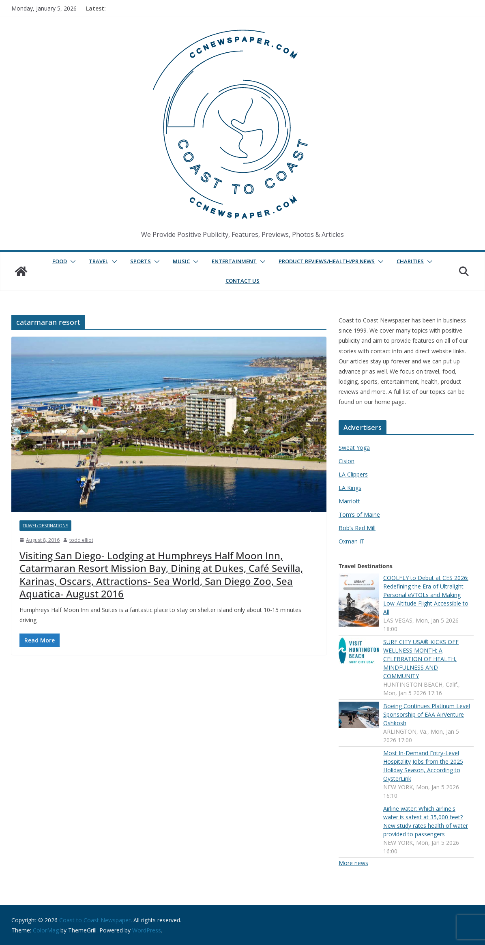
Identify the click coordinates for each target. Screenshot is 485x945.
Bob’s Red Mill (357, 528)
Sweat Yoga (354, 447)
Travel (98, 261)
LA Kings (350, 488)
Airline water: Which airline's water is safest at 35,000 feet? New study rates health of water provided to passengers (425, 821)
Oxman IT (352, 541)
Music (181, 261)
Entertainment (234, 261)
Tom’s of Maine (359, 514)
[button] (71, 261)
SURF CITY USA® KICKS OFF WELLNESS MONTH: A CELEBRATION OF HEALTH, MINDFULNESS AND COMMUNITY (421, 659)
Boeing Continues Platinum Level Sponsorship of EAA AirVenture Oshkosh (426, 714)
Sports (140, 261)
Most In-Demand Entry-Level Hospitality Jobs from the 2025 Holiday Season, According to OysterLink (423, 765)
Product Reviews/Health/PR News (327, 261)
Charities (410, 261)
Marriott (349, 501)
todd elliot (81, 540)
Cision (346, 461)
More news (353, 863)
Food (59, 261)
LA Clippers (353, 474)
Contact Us (242, 280)
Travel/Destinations (45, 525)
